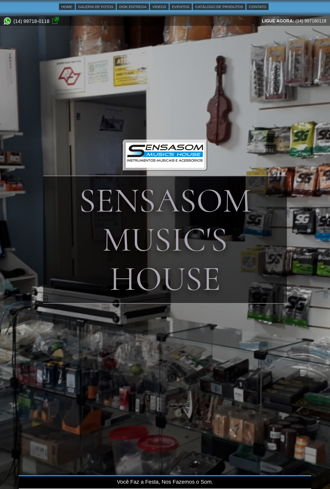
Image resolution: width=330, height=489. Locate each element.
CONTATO (257, 7)
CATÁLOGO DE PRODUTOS (219, 7)
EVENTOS (180, 7)
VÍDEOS (159, 7)
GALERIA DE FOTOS (96, 7)
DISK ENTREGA (132, 7)
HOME (66, 7)
